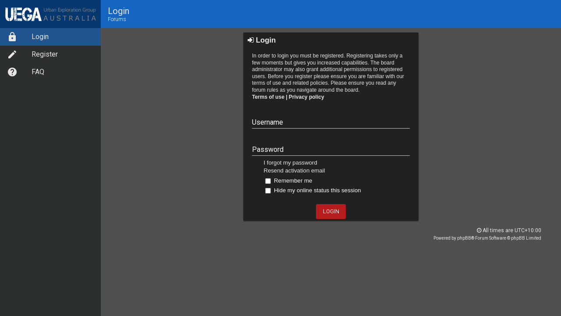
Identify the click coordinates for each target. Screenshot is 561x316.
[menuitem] (50, 37)
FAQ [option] (25, 72)
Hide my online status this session (313, 190)
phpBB (464, 238)
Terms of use (268, 97)
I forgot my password (290, 162)
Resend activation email (294, 170)
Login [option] (28, 37)
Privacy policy (306, 97)
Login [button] (331, 211)
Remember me (288, 180)
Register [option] (32, 54)
